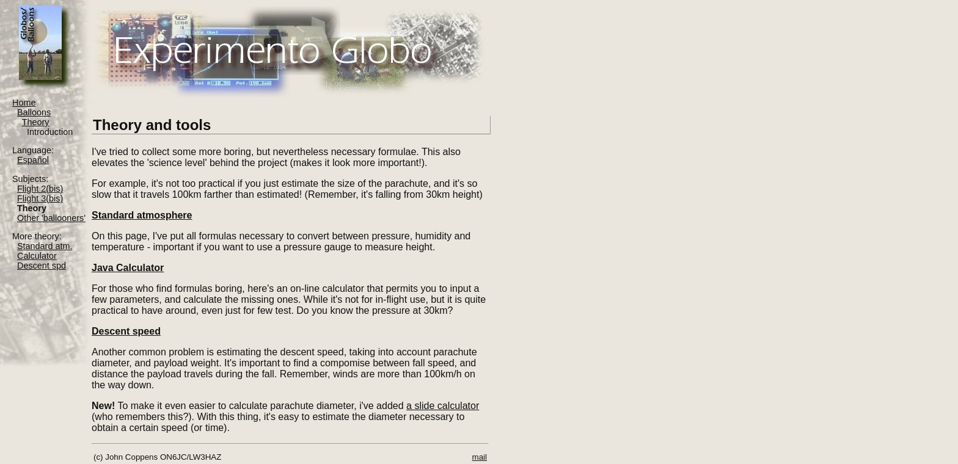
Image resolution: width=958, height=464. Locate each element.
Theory (35, 122)
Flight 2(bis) (40, 189)
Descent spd (41, 265)
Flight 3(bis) (40, 198)
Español (33, 160)
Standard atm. (44, 246)
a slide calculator (442, 406)
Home (23, 102)
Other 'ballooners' (51, 218)
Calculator (37, 256)
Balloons (34, 112)
